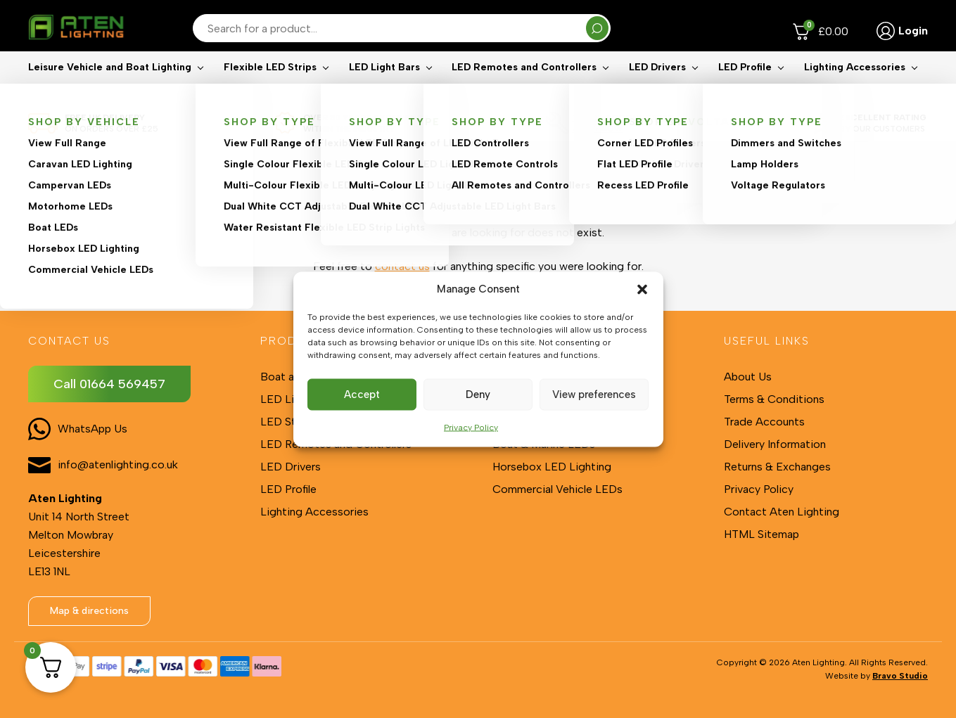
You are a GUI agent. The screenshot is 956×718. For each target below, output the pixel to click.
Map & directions (89, 611)
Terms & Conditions (774, 399)
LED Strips (287, 421)
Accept (362, 394)
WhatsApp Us (92, 428)
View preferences (594, 394)
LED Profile (745, 88)
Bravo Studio (900, 676)
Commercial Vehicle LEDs (557, 489)
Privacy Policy (471, 427)
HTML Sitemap (761, 534)
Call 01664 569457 (109, 384)
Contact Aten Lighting (781, 511)
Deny (478, 394)
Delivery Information (775, 444)
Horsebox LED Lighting (551, 466)
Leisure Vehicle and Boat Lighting (109, 88)
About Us (748, 376)
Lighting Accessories (854, 88)
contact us (402, 266)
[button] (642, 289)
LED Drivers (657, 88)
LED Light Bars (384, 88)
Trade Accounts (764, 421)
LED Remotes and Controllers (524, 88)
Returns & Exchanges (777, 466)
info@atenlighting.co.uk (118, 464)
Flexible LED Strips (270, 88)
